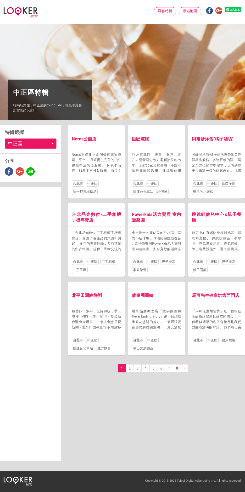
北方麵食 (104, 348)
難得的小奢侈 (203, 192)
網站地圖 (190, 11)
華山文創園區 (143, 348)
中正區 (92, 183)
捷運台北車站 (143, 192)
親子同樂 (199, 270)
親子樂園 (168, 262)
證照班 (162, 192)
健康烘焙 (228, 340)
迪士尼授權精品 (84, 192)
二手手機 (79, 270)
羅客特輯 (165, 11)
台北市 (78, 183)
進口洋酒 (228, 183)
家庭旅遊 (139, 270)
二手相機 (108, 262)
